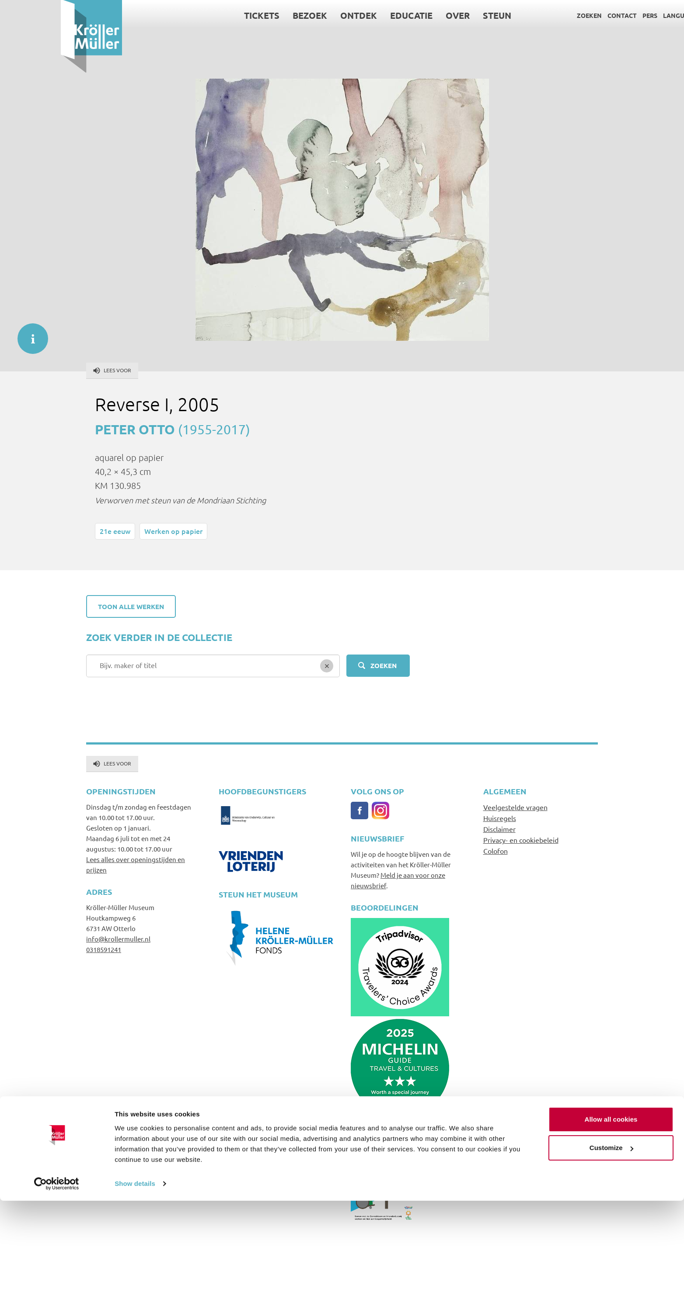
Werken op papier (173, 531)
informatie (28, 334)
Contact (561, 15)
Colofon (495, 850)
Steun (436, 15)
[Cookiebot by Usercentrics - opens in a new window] (56, 1275)
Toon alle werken (131, 606)
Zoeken (528, 15)
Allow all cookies (611, 1210)
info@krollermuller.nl (118, 939)
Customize (611, 1239)
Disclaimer (499, 828)
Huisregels (499, 818)
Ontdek (298, 15)
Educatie (351, 15)
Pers (589, 15)
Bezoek (249, 15)
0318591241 (103, 949)
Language (619, 15)
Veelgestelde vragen (515, 807)
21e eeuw (115, 531)
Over (397, 15)
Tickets (201, 15)
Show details (135, 1274)
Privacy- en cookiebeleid (520, 839)
